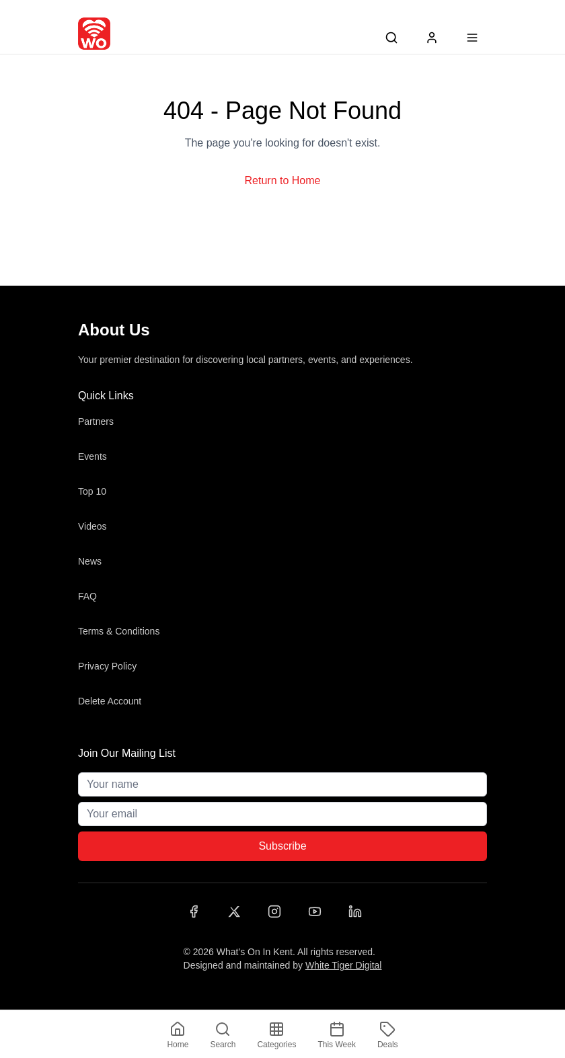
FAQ (87, 596)
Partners (96, 421)
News (90, 561)
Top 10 (92, 491)
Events (92, 456)
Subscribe (282, 846)
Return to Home (283, 180)
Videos (92, 526)
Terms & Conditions (118, 631)
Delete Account (109, 701)
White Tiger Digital (343, 965)
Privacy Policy (107, 666)
